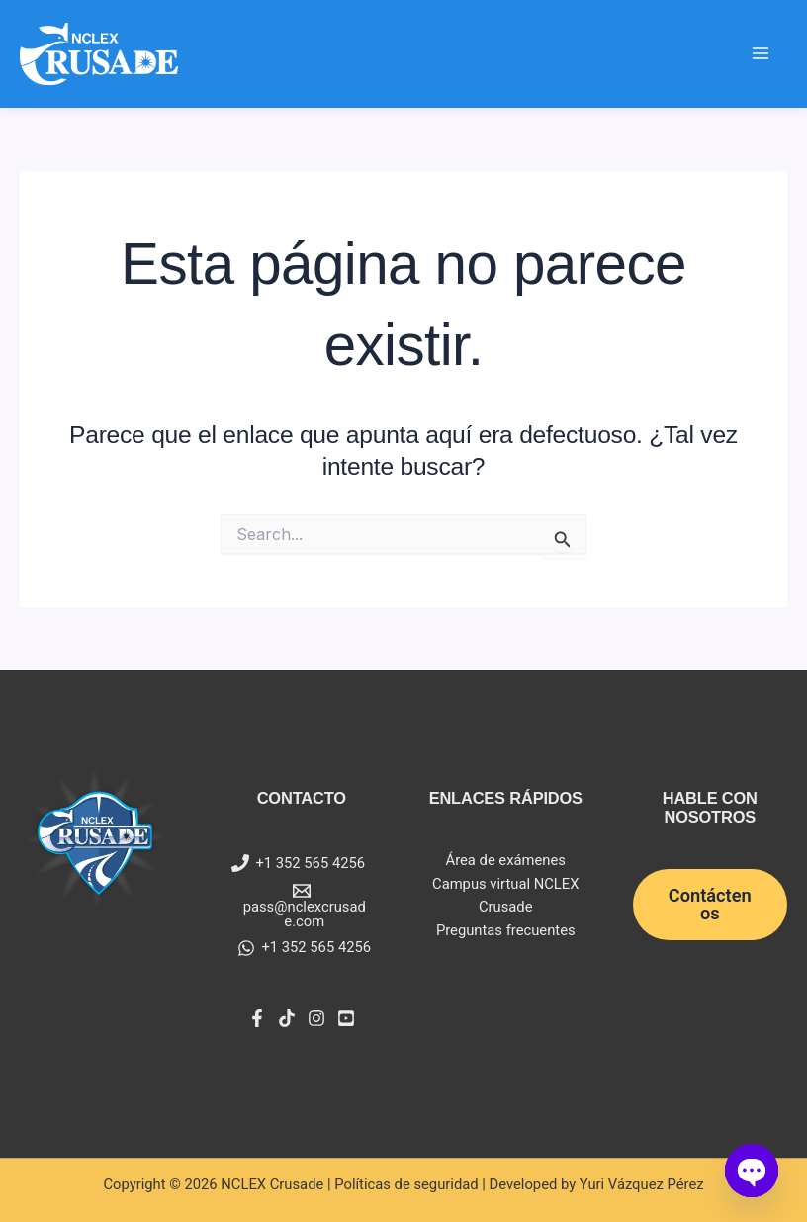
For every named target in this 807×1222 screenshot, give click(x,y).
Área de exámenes (506, 860)
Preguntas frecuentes (506, 930)
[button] (710, 904)
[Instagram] (316, 1018)
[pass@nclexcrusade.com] (302, 905)
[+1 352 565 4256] (298, 863)
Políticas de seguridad (406, 1184)
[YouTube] (346, 1018)
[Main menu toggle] (760, 53)
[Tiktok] (287, 1018)
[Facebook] (257, 1018)
